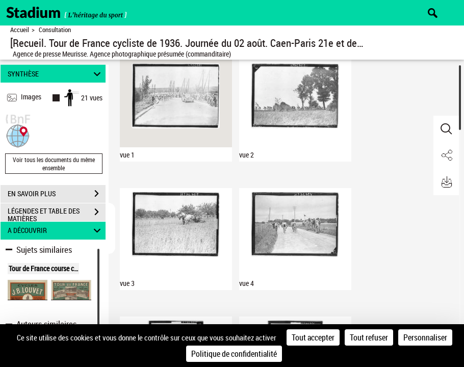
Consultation (55, 29)
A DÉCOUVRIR (56, 231)
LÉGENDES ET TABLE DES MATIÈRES (57, 213)
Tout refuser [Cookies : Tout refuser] (369, 337)
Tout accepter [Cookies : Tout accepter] (313, 337)
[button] (18, 135)
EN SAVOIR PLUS (57, 194)
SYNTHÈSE (56, 74)
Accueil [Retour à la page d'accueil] (19, 29)
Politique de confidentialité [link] (234, 353)
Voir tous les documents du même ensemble (54, 163)
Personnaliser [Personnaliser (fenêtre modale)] (425, 337)
